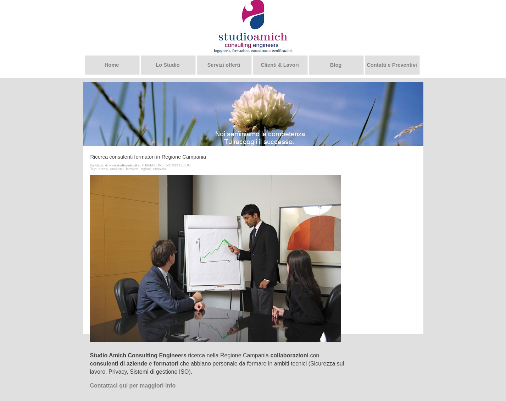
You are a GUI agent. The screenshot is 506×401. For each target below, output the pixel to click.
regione (146, 169)
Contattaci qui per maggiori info (133, 386)
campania (159, 169)
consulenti (116, 169)
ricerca (103, 169)
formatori (132, 169)
